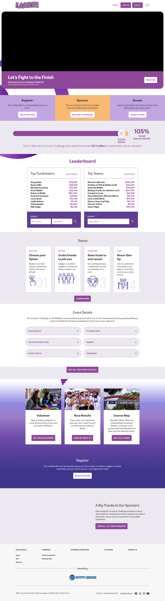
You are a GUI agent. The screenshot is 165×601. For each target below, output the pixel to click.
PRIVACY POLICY (126, 593)
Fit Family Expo (111, 331)
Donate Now (137, 114)
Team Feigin (93, 206)
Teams (18, 555)
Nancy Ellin (36, 184)
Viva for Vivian (95, 204)
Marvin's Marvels (96, 182)
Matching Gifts (47, 559)
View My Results (82, 438)
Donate (137, 5)
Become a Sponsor (82, 114)
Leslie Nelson (37, 201)
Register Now (27, 114)
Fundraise (46, 550)
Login (115, 5)
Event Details (21, 550)
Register (125, 5)
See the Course (122, 438)
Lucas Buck (36, 198)
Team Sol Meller (95, 187)
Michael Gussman (39, 187)
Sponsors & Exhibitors (80, 550)
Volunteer (108, 550)
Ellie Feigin (36, 206)
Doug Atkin (36, 182)
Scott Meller (37, 190)
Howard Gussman (39, 195)
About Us (19, 562)
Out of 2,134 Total (71, 174)
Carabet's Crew (95, 193)
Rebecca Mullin (38, 193)
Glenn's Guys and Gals (98, 201)
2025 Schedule (53, 331)
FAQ (17, 559)
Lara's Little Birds (96, 198)
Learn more (82, 298)
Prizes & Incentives (48, 555)
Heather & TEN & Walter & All (102, 184)
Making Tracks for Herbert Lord (103, 190)
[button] (147, 5)
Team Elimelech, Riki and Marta (103, 195)
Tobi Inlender (37, 204)
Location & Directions (53, 342)
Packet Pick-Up (53, 353)
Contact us (132, 550)
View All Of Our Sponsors (111, 526)
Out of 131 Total (129, 174)
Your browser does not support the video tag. (82, 41)
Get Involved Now (43, 438)
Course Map (111, 353)
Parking (111, 342)
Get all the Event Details (82, 369)
